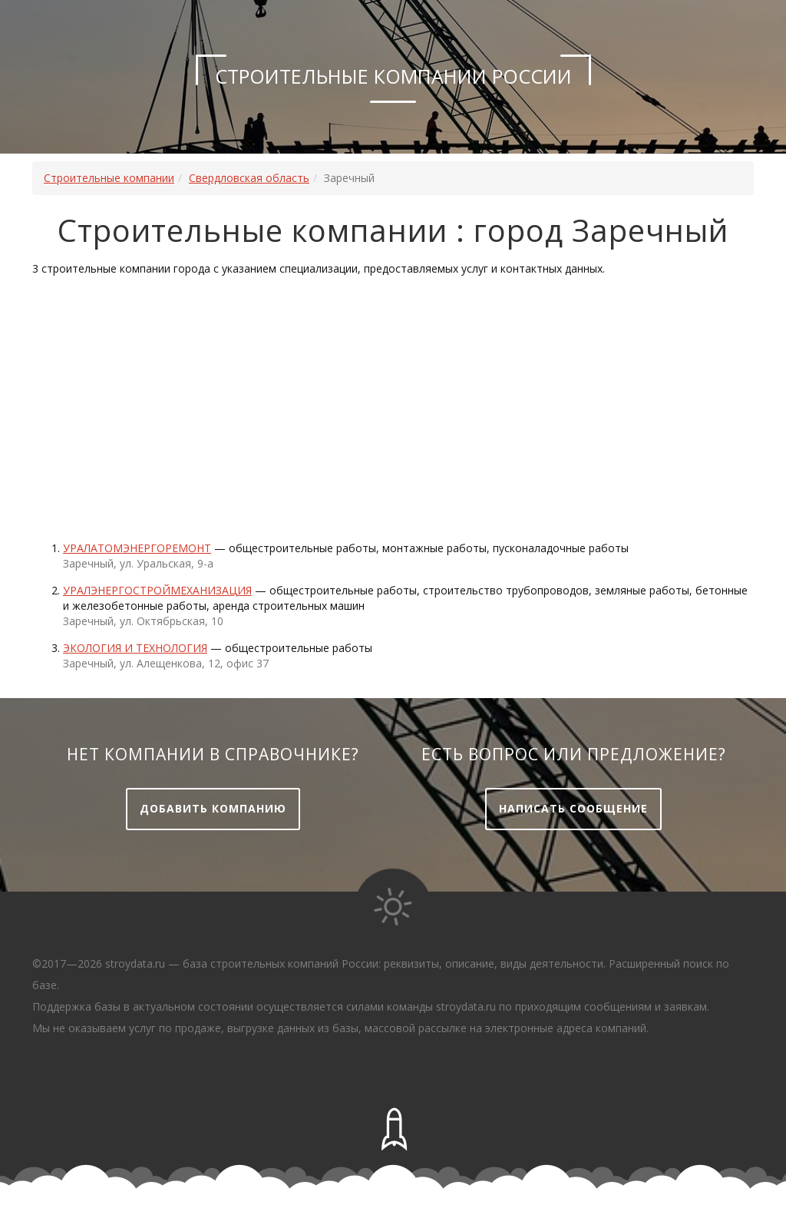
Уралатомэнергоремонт (137, 548)
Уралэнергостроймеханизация (157, 590)
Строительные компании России (393, 76)
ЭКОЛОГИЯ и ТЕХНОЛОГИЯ (135, 647)
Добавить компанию (213, 808)
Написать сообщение (573, 808)
